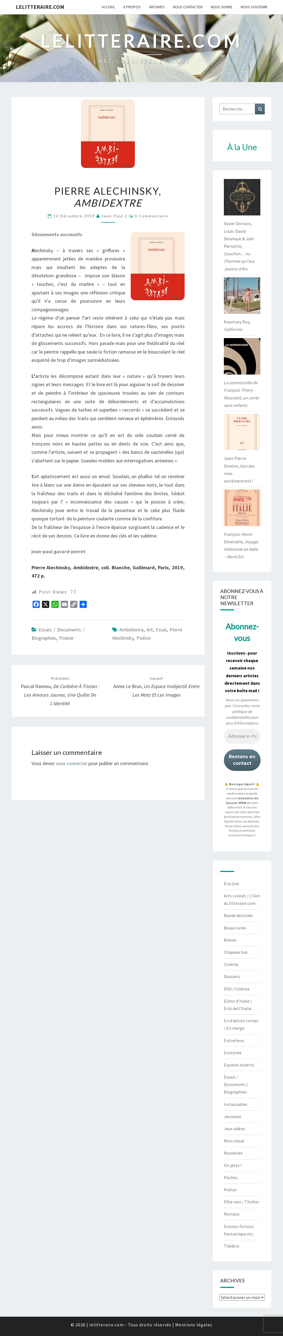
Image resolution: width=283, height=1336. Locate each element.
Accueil (108, 6)
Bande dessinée (238, 915)
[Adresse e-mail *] (242, 736)
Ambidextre (131, 629)
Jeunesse (232, 1116)
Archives (157, 6)
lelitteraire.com (40, 6)
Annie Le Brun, (156, 687)
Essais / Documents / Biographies (236, 1084)
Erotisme (233, 1052)
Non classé (234, 1140)
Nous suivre (221, 6)
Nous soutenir (254, 6)
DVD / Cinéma (236, 989)
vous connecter (71, 763)
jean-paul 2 (114, 216)
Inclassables (235, 1104)
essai (161, 629)
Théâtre (231, 1246)
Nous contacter (188, 6)
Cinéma (231, 964)
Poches (231, 1177)
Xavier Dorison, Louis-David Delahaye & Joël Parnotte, (239, 246)
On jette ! (233, 1165)
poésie (144, 638)
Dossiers (232, 976)
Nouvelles (233, 1153)
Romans (232, 1214)
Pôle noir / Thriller (241, 1202)
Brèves (230, 940)
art (149, 629)
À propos (132, 6)
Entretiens (234, 1040)
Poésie (66, 638)
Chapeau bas (236, 952)
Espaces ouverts (239, 1065)
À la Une (231, 883)
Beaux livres (235, 928)
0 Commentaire (151, 216)
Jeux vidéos (234, 1128)
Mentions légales (193, 1324)
